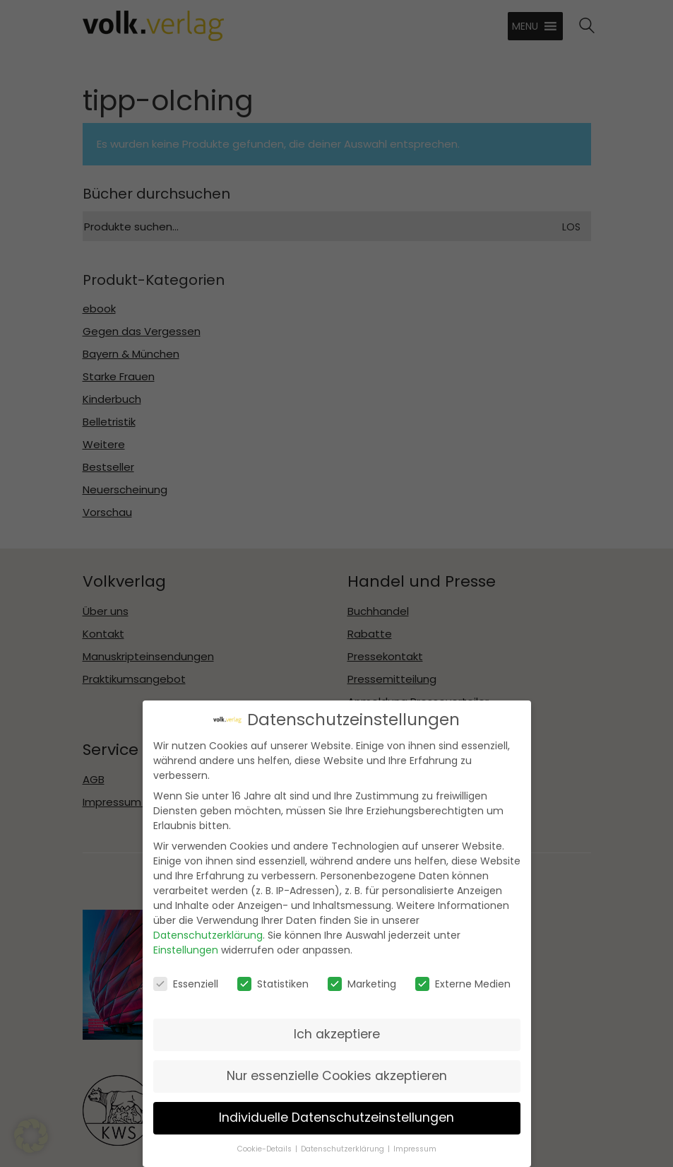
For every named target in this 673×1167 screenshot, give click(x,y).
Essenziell (185, 976)
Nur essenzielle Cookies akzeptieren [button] (337, 1068)
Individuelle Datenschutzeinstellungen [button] (336, 1109)
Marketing (362, 976)
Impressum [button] (414, 1142)
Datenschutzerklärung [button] (342, 1142)
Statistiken (273, 976)
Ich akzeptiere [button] (337, 1026)
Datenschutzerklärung (208, 927)
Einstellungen (185, 942)
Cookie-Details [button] (264, 1142)
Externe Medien (463, 976)
